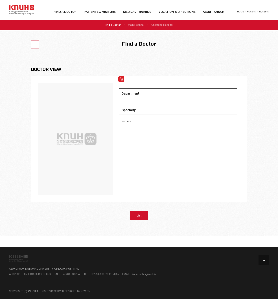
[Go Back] (35, 44)
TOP (264, 260)
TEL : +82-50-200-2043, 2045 (101, 274)
